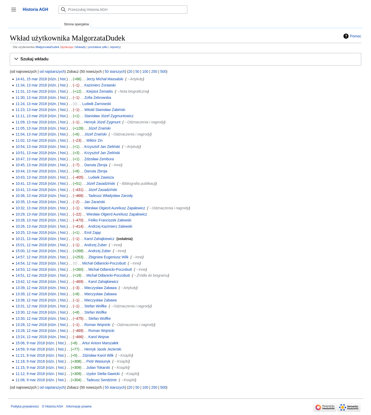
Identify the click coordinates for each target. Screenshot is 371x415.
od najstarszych (52, 71)
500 (163, 71)
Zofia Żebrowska (98, 97)
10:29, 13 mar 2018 (31, 214)
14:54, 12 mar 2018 (31, 263)
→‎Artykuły (135, 79)
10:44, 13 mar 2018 (31, 171)
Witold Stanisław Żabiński (105, 110)
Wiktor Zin (94, 140)
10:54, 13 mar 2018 (31, 147)
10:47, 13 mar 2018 (31, 159)
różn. (53, 79)
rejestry (115, 47)
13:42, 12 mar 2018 (31, 282)
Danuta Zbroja (96, 165)
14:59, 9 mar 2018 (30, 349)
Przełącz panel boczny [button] (15, 12)
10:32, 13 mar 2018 (31, 208)
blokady (80, 47)
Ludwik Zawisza (101, 177)
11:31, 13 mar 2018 (31, 91)
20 (130, 71)
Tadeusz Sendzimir (101, 380)
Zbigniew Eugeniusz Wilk (108, 257)
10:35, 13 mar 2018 (31, 202)
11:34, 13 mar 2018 (31, 85)
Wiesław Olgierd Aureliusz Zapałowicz (115, 208)
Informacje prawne (79, 406)
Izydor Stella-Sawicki (103, 374)
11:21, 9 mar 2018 (30, 355)
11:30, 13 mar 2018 (31, 97)
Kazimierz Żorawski (100, 85)
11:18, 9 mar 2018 (30, 361)
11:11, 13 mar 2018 (31, 116)
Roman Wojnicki (98, 325)
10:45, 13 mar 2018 (31, 165)
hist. (63, 79)
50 (137, 71)
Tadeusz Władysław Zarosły (110, 196)
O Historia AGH (52, 406)
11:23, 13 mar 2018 (31, 110)
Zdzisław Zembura (99, 159)
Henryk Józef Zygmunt (103, 122)
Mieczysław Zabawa (101, 288)
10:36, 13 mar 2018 (31, 196)
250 (154, 71)
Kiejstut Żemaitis (99, 91)
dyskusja (67, 47)
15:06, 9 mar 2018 (30, 343)
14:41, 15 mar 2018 (31, 79)
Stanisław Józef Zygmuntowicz (109, 116)
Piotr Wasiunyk (98, 361)
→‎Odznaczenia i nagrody (144, 122)
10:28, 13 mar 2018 (31, 220)
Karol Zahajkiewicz (100, 239)
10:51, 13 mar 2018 (31, 153)
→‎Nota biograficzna (132, 91)
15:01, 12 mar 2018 (31, 245)
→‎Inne (116, 165)
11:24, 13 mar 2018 (31, 104)
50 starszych (115, 71)
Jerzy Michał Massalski (104, 79)
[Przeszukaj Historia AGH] (122, 9)
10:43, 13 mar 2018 (31, 177)
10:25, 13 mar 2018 (31, 232)
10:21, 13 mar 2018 (31, 239)
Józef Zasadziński (100, 183)
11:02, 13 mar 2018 (31, 140)
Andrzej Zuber (95, 245)
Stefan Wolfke (96, 306)
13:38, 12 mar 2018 (31, 300)
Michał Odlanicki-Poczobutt (104, 263)
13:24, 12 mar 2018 (31, 337)
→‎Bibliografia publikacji (137, 183)
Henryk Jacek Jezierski (103, 349)
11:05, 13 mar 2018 (31, 128)
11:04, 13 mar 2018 (31, 134)
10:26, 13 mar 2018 (31, 226)
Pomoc (355, 36)
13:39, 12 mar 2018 (31, 288)
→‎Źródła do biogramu (150, 275)
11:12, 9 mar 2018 (30, 374)
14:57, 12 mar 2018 (31, 257)
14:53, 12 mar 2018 (31, 269)
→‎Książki (124, 355)
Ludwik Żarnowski (96, 104)
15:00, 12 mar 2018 (31, 251)
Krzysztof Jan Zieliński (102, 147)
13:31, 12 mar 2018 (31, 306)
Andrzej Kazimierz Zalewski (110, 226)
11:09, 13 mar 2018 (31, 122)
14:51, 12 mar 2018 (31, 275)
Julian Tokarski (98, 367)
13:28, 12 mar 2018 (31, 325)
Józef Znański (99, 128)
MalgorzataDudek (47, 47)
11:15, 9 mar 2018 (30, 367)
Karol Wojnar (98, 337)
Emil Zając (93, 232)
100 (145, 71)
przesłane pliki (97, 47)
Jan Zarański (95, 202)
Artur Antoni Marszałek (100, 343)
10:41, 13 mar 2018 (31, 183)
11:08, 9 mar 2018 (30, 380)
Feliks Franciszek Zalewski (109, 220)
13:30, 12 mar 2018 (31, 312)
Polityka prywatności (25, 406)
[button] (185, 59)
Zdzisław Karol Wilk (98, 355)
